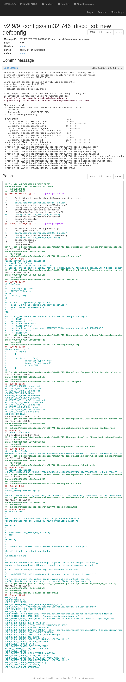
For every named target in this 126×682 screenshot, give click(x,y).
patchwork (36, 678)
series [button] (118, 32)
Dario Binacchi (11, 68)
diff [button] (100, 32)
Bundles (63, 4)
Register (102, 12)
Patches (47, 4)
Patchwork (9, 4)
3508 (92, 32)
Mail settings (117, 12)
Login (90, 12)
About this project (84, 4)
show (22, 46)
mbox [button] (108, 32)
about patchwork (86, 678)
